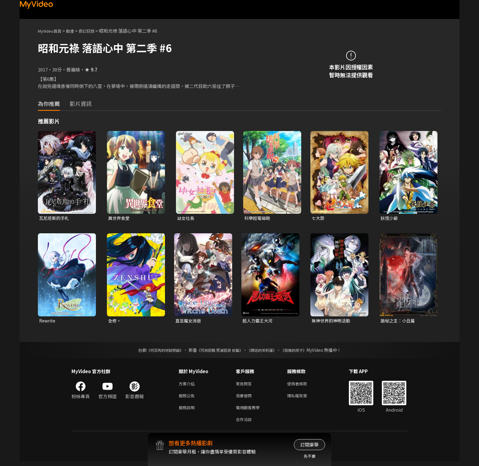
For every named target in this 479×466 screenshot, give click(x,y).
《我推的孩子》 (303, 351)
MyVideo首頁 (52, 30)
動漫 (74, 30)
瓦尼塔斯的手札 (55, 218)
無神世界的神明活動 (332, 321)
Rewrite (48, 321)
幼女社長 (186, 218)
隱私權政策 (302, 398)
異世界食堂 (119, 218)
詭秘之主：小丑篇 (399, 321)
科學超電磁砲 (258, 218)
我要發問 (245, 398)
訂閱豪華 (309, 444)
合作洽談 (245, 423)
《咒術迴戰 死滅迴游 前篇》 (218, 351)
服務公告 (188, 398)
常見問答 (245, 385)
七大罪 (318, 218)
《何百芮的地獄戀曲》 (156, 351)
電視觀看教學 (249, 411)
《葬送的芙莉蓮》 (266, 351)
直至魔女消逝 (189, 321)
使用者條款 (302, 385)
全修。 (115, 321)
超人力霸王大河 (259, 321)
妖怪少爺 (390, 218)
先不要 (310, 456)
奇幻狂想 (93, 30)
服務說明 (188, 411)
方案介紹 (188, 385)
